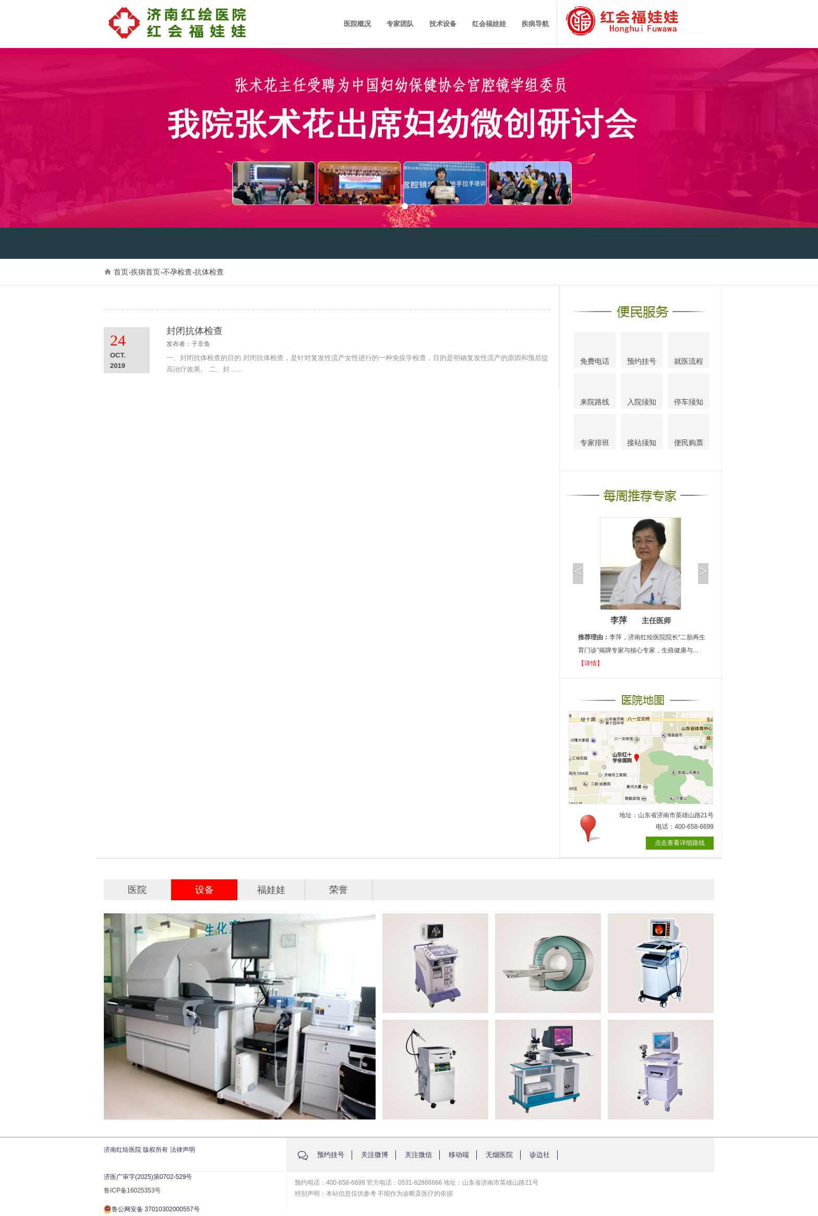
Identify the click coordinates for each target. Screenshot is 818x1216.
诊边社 (540, 1155)
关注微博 (374, 1155)
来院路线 (594, 392)
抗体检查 (209, 272)
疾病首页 (145, 272)
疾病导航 (535, 24)
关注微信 (418, 1155)
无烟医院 (499, 1155)
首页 (121, 272)
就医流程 (688, 351)
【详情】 (590, 663)
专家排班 (594, 433)
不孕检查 (177, 272)
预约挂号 (641, 351)
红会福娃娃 (489, 24)
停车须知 (689, 392)
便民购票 (688, 433)
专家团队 (400, 24)
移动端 (459, 1155)
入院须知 (641, 391)
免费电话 (594, 351)
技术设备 (442, 24)
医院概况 (357, 24)
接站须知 (641, 433)
